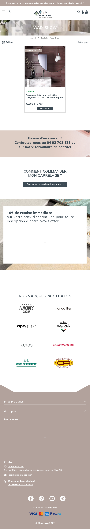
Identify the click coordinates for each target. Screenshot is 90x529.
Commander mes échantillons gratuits (45, 184)
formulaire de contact (53, 147)
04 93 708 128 (16, 466)
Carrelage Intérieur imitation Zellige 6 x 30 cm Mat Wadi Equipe (44, 96)
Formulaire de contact (20, 474)
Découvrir (45, 108)
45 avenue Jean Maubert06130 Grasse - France (21, 483)
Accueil (33, 38)
